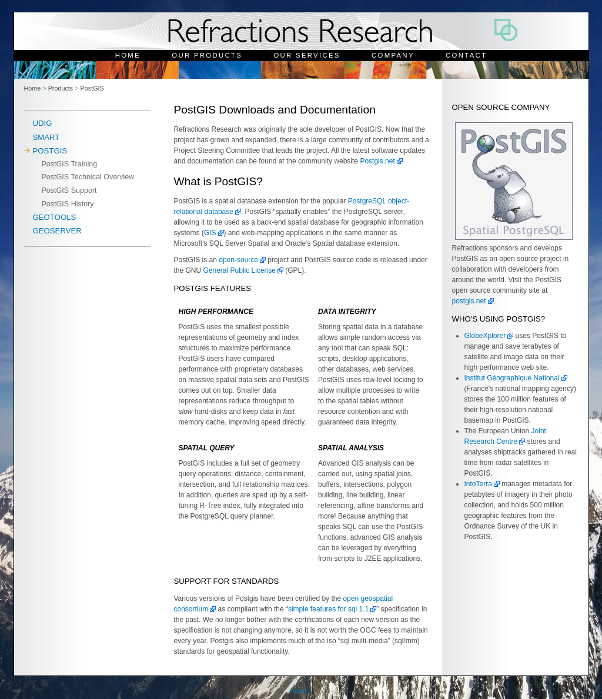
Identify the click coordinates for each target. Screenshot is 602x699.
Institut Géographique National (512, 378)
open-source (238, 260)
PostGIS (92, 88)
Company (393, 55)
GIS (210, 233)
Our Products (207, 55)
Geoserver (57, 231)
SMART (46, 137)
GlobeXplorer (485, 336)
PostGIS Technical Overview (88, 177)
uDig (42, 123)
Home (128, 55)
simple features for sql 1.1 (328, 609)
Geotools (54, 217)
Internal (300, 691)
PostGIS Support (69, 190)
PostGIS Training (70, 164)
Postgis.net (377, 161)
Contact (466, 55)
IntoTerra (478, 484)
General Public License (239, 270)
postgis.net (469, 301)
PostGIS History (68, 204)
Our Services (306, 55)
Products (60, 88)
